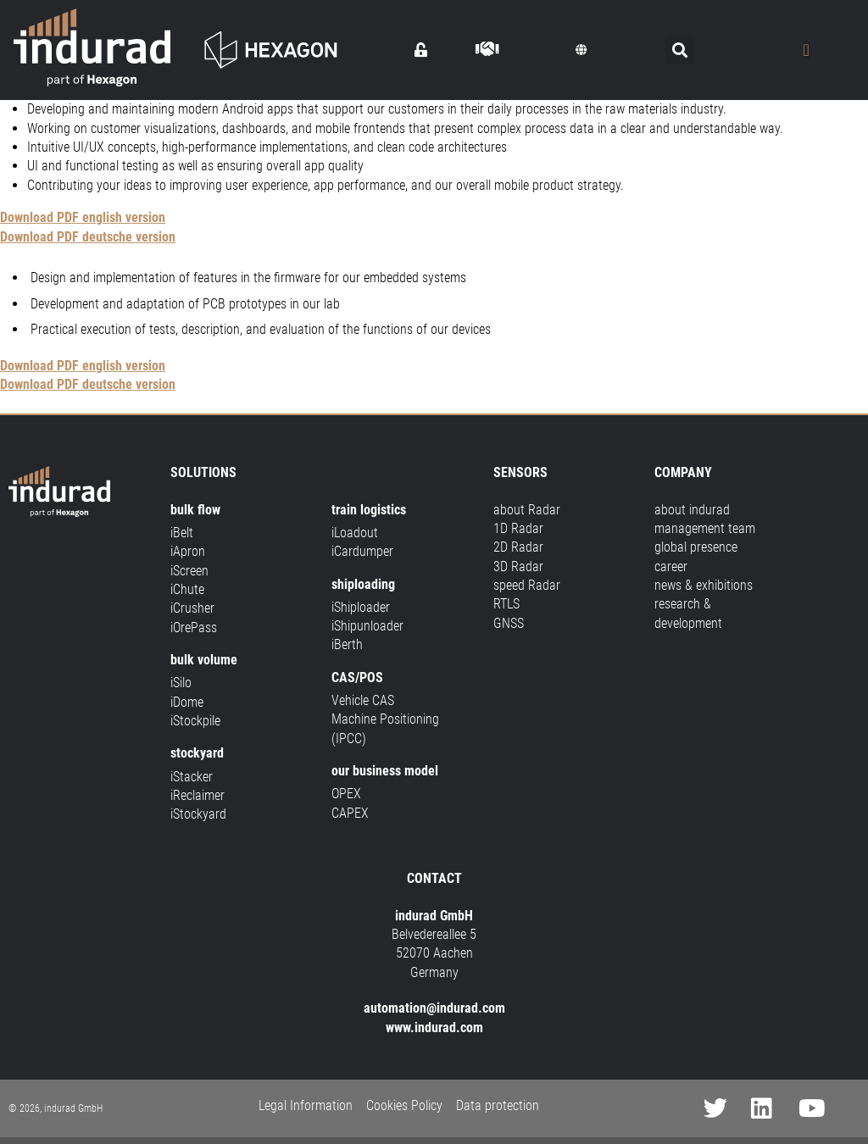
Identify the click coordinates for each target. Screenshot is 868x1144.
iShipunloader (367, 626)
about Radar (526, 510)
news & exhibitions (703, 585)
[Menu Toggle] (807, 50)
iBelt (181, 533)
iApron (187, 551)
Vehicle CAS (362, 700)
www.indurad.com (434, 1027)
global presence (695, 547)
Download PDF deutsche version (87, 237)
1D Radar (518, 528)
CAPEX (350, 813)
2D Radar (518, 547)
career (670, 566)
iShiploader (360, 607)
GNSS (508, 623)
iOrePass (193, 627)
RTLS (506, 604)
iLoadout (354, 533)
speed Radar (526, 585)
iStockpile (195, 721)
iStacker (191, 777)
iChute (187, 589)
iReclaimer (197, 795)
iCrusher (192, 608)
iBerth (347, 644)
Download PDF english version (82, 217)
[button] (581, 50)
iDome (186, 702)
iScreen (189, 571)
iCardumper (362, 551)
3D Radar (518, 566)
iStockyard (198, 814)
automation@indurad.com (434, 1008)
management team (704, 528)
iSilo (181, 683)
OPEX (346, 794)
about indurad (692, 510)
